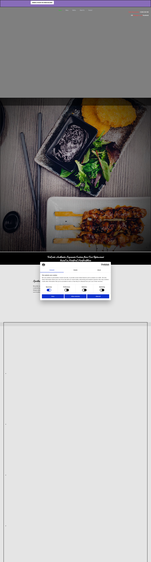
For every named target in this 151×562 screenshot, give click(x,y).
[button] (42, 2)
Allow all (98, 296)
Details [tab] (75, 270)
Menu (67, 10)
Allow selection (75, 296)
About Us (82, 10)
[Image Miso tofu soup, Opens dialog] (44, 373)
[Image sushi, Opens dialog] (44, 424)
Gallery (74, 10)
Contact (90, 10)
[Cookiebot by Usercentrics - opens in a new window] (102, 265)
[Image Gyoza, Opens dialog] (44, 475)
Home (60, 10)
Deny (52, 296)
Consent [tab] (52, 270)
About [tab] (99, 270)
